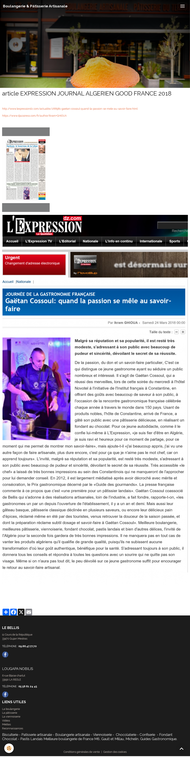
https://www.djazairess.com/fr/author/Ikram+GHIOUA (34, 115)
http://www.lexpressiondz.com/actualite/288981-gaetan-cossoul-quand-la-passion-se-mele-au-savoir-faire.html (70, 108)
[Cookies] (9, 748)
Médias (6, 724)
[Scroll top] (181, 748)
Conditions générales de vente (82, 751)
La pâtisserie (9, 712)
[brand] (35, 6)
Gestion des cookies (115, 751)
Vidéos (6, 720)
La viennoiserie (11, 716)
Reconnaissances (12, 728)
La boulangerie (11, 709)
